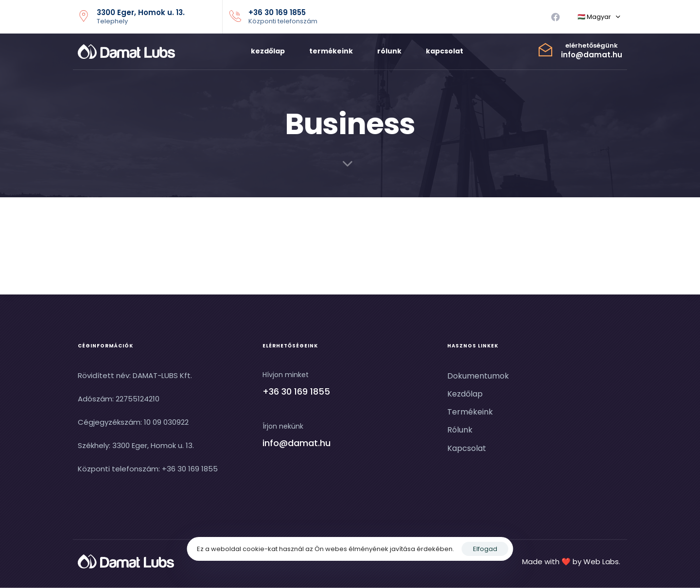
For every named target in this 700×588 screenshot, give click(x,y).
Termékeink (470, 411)
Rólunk (459, 429)
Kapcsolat (466, 447)
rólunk (389, 51)
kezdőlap (268, 51)
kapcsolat (444, 51)
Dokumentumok (478, 375)
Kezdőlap (465, 393)
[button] (599, 17)
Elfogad (485, 548)
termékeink (331, 51)
